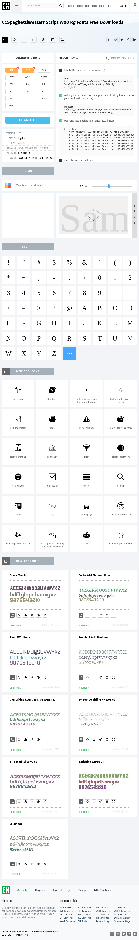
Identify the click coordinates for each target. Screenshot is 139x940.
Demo (102, 6)
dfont (44, 98)
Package (82, 890)
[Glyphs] (34, 40)
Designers (40, 890)
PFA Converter (66, 914)
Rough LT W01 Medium (93, 637)
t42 (11, 98)
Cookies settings (122, 921)
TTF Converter (102, 907)
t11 (27, 98)
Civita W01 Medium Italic (95, 575)
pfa (28, 84)
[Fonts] (62, 40)
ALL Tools (82, 921)
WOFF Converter (103, 911)
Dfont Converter (122, 918)
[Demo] (24, 40)
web (28, 70)
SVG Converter (66, 911)
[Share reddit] (115, 39)
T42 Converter (84, 918)
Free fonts (6, 6)
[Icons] (53, 40)
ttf (11, 70)
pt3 (11, 91)
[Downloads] (25, 615)
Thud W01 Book (20, 637)
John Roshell (23, 153)
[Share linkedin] (134, 39)
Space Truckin (19, 575)
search (60, 5)
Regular (21, 138)
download (28, 120)
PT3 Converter (102, 914)
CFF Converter (66, 918)
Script (41, 158)
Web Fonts (22, 890)
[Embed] (38, 615)
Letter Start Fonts (102, 890)
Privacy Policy (102, 921)
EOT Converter (85, 911)
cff (44, 91)
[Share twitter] (121, 39)
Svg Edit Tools (84, 907)
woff (27, 77)
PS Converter (120, 914)
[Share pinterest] (128, 39)
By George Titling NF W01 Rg (97, 699)
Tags (68, 890)
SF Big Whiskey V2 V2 (23, 761)
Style (55, 890)
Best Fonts (91, 6)
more (69, 353)
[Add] (5, 40)
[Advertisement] (29, 215)
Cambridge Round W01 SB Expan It (32, 699)
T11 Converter (102, 918)
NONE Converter (67, 921)
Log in (123, 5)
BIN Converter (84, 914)
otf (12, 84)
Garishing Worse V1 (91, 761)
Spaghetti (22, 158)
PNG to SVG (65, 907)
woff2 (44, 77)
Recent (71, 6)
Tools (110, 6)
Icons (80, 6)
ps (28, 91)
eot (11, 77)
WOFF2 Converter (122, 911)
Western (33, 158)
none (11, 105)
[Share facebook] (108, 39)
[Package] (43, 40)
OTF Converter (121, 907)
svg (44, 70)
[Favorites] (14, 40)
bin (44, 84)
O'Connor (16, 824)
